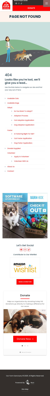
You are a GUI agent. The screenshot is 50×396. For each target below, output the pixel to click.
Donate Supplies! (14, 148)
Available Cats (13, 98)
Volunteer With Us (21, 161)
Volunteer (11, 153)
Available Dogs (13, 103)
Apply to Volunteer (21, 156)
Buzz (32, 382)
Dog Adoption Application (24, 125)
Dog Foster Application (23, 143)
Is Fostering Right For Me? (24, 134)
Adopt (9, 107)
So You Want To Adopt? (23, 111)
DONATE (31, 8)
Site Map (25, 389)
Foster (9, 130)
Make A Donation (25, 282)
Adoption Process (21, 116)
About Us (10, 166)
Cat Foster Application (23, 138)
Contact (10, 171)
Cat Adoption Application (24, 120)
